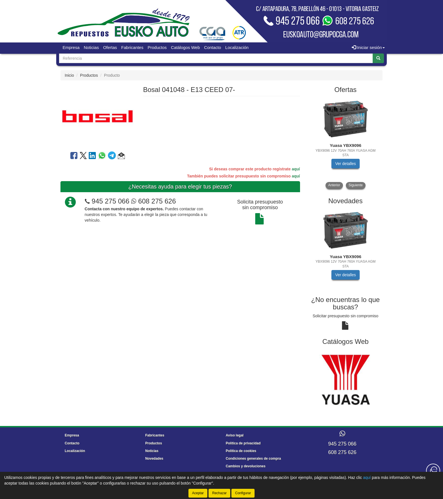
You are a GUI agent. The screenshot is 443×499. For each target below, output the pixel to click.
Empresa (71, 47)
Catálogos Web (185, 47)
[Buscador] (216, 58)
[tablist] (346, 143)
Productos (157, 47)
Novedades (154, 459)
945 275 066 (110, 201)
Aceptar (198, 493)
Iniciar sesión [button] (368, 47)
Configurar (243, 493)
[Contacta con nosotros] (433, 471)
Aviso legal (235, 435)
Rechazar (219, 493)
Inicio (69, 75)
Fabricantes (132, 47)
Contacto (212, 47)
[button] (121, 156)
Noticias (91, 47)
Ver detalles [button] (345, 163)
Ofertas (110, 47)
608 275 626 (153, 201)
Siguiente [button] (356, 185)
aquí (296, 169)
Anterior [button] (334, 185)
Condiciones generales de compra (253, 459)
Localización (237, 47)
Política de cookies (241, 451)
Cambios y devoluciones (246, 466)
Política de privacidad (243, 443)
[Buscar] (378, 58)
